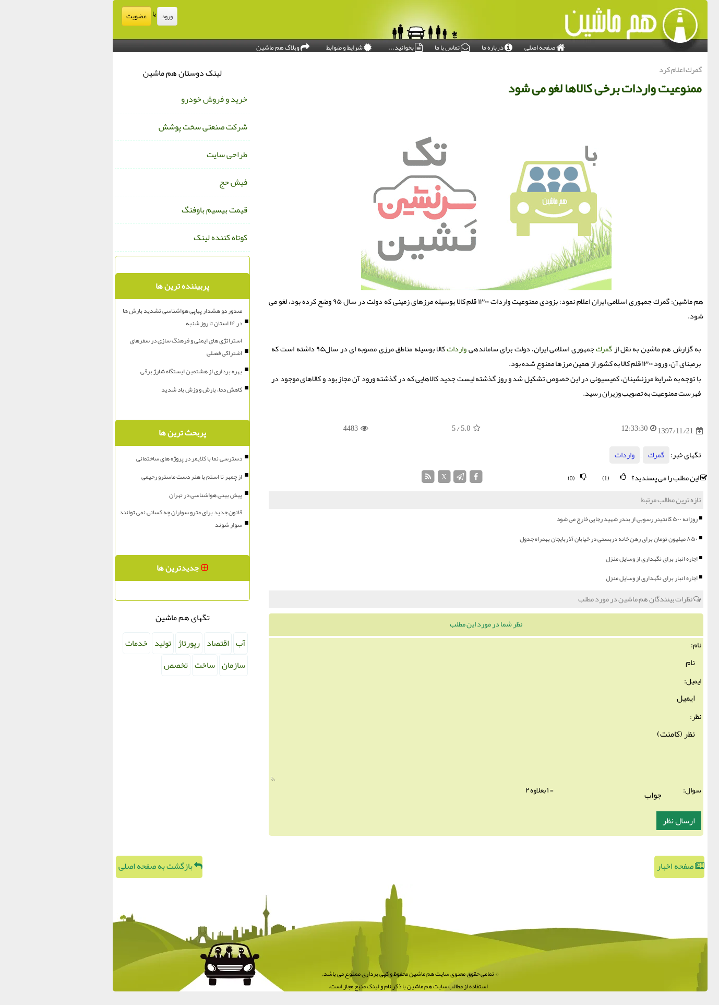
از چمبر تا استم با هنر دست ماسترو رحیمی (141, 476)
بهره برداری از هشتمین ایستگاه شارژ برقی (140, 371)
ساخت (154, 665)
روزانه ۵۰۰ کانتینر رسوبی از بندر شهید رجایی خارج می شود (576, 519)
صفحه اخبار (630, 866)
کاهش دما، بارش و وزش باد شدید (151, 389)
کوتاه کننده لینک (170, 237)
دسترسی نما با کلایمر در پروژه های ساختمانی (138, 458)
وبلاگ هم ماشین (232, 45)
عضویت (86, 16)
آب (190, 643)
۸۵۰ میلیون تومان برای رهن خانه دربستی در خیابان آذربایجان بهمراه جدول (558, 539)
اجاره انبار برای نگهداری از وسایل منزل (601, 558)
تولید (112, 643)
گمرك (553, 349)
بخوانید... (355, 45)
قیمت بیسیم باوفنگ (164, 210)
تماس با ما (401, 45)
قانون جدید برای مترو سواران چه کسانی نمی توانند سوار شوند (130, 518)
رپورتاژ (138, 643)
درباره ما (446, 45)
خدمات (86, 643)
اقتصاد (167, 643)
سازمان (183, 665)
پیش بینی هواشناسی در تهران (154, 495)
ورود (116, 16)
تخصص (125, 665)
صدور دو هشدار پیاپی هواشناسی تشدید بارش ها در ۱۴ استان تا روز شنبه (131, 316)
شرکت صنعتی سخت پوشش (152, 127)
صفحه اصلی (494, 45)
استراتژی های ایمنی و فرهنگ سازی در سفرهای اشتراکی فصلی (135, 346)
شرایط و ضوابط (298, 45)
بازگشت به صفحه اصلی (110, 866)
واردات (406, 349)
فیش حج (183, 182)
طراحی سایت (176, 154)
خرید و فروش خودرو (163, 99)
